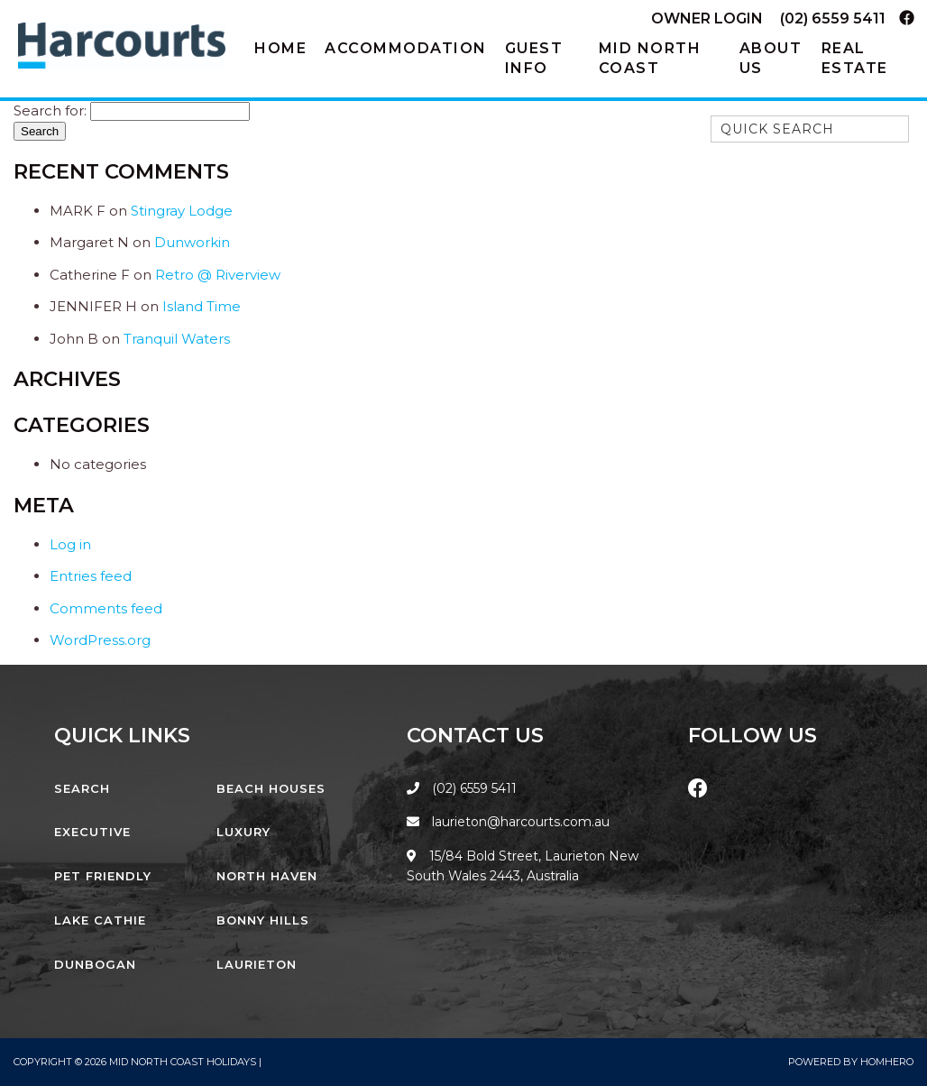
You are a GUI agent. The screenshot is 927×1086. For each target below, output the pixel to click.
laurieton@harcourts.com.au (508, 822)
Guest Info (534, 59)
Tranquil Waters (177, 338)
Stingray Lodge (182, 210)
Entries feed (91, 575)
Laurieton (256, 964)
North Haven (266, 876)
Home (280, 48)
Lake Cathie (100, 920)
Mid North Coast (650, 59)
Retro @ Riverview (217, 274)
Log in (70, 544)
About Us (771, 59)
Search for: (50, 110)
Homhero (886, 1061)
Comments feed (106, 608)
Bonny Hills (262, 920)
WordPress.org (100, 640)
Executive (92, 831)
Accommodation (406, 48)
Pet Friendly (102, 876)
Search (82, 788)
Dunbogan (95, 964)
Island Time (201, 306)
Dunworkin (192, 242)
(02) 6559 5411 (833, 18)
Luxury (243, 831)
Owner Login (707, 18)
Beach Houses (271, 788)
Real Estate (854, 59)
